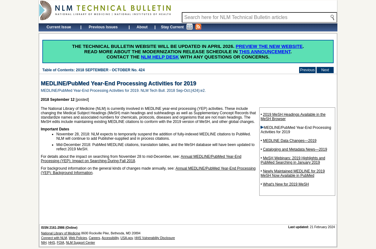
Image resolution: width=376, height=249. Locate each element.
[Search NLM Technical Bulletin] (259, 17)
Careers (94, 238)
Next (325, 70)
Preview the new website (269, 46)
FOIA (60, 242)
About (142, 27)
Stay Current (181, 27)
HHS (51, 242)
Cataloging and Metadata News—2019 (295, 149)
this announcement (264, 51)
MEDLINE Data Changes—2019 (290, 141)
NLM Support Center (80, 242)
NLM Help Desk (160, 56)
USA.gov (126, 238)
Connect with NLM (54, 238)
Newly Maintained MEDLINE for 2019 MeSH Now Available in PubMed (293, 173)
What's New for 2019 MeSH (286, 184)
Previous (307, 70)
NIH (44, 242)
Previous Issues (103, 27)
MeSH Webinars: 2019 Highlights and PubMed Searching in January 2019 (293, 160)
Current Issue (59, 27)
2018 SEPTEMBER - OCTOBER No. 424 (110, 70)
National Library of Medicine (60, 233)
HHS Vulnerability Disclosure (154, 238)
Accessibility (110, 238)
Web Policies (78, 238)
